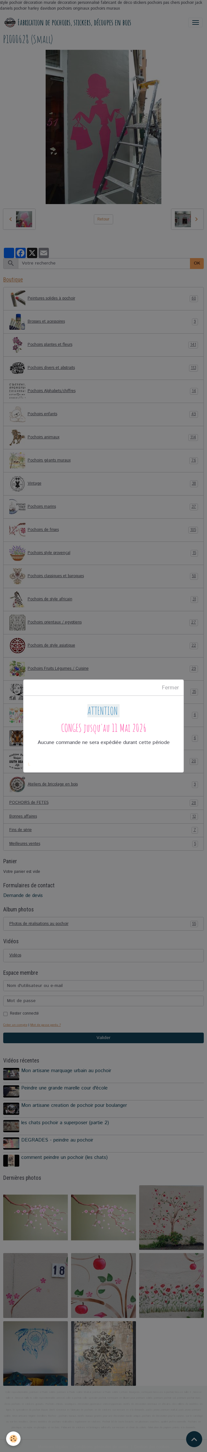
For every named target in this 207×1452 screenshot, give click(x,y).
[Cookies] (13, 1438)
